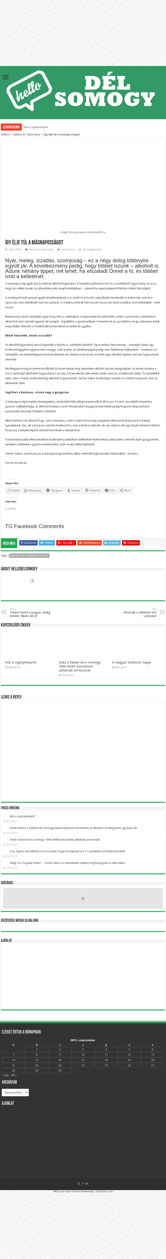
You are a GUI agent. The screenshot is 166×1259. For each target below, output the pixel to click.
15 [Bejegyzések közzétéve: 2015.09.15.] (36, 1060)
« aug (5, 1075)
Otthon (5, 134)
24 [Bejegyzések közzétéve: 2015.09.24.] (82, 1065)
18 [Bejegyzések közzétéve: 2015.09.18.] (106, 1060)
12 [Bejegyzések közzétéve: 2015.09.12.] (129, 1054)
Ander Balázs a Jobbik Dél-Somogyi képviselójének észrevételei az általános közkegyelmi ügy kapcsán (73, 828)
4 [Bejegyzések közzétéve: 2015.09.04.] (106, 1049)
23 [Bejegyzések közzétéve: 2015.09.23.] (59, 1065)
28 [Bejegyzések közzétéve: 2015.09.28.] (13, 1070)
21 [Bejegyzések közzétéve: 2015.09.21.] (13, 1065)
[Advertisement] (83, 976)
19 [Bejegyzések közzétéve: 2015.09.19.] (129, 1060)
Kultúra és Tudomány (26, 134)
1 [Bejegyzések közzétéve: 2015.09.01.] (36, 1049)
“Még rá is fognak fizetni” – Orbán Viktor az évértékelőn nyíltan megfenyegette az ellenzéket (67, 863)
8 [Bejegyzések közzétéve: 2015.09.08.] (36, 1054)
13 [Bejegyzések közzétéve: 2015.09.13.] (152, 1054)
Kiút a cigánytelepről (36, 127)
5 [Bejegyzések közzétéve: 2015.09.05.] (129, 1049)
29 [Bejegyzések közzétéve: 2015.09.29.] (36, 1070)
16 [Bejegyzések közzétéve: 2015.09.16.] (59, 1060)
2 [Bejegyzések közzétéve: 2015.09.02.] (60, 1049)
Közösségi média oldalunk (19, 921)
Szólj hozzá (68, 249)
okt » (14, 1075)
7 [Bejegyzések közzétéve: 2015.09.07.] (13, 1054)
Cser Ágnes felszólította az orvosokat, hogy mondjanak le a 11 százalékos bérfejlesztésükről (67, 851)
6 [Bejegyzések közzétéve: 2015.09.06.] (152, 1049)
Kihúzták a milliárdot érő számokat (133, 613)
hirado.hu (21, 462)
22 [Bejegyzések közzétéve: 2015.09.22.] (36, 1065)
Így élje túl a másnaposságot (29, 555)
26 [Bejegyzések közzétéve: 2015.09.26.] (129, 1065)
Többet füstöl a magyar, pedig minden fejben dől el (32, 613)
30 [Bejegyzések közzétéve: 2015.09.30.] (59, 1070)
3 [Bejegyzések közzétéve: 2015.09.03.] (83, 1049)
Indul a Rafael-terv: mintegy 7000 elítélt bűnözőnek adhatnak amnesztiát (80, 666)
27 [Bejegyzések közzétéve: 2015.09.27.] (152, 1065)
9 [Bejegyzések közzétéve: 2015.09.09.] (60, 1054)
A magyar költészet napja (131, 662)
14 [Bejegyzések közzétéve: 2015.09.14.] (13, 1060)
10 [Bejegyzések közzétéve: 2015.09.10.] (82, 1054)
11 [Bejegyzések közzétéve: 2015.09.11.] (106, 1054)
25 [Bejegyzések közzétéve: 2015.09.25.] (106, 1065)
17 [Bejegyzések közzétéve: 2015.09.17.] (82, 1060)
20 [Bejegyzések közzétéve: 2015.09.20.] (152, 1060)
